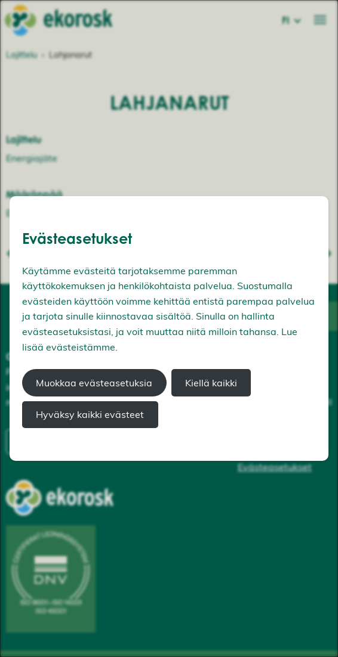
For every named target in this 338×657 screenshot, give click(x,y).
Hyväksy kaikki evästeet (90, 414)
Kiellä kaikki (211, 383)
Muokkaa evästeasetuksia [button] (94, 383)
